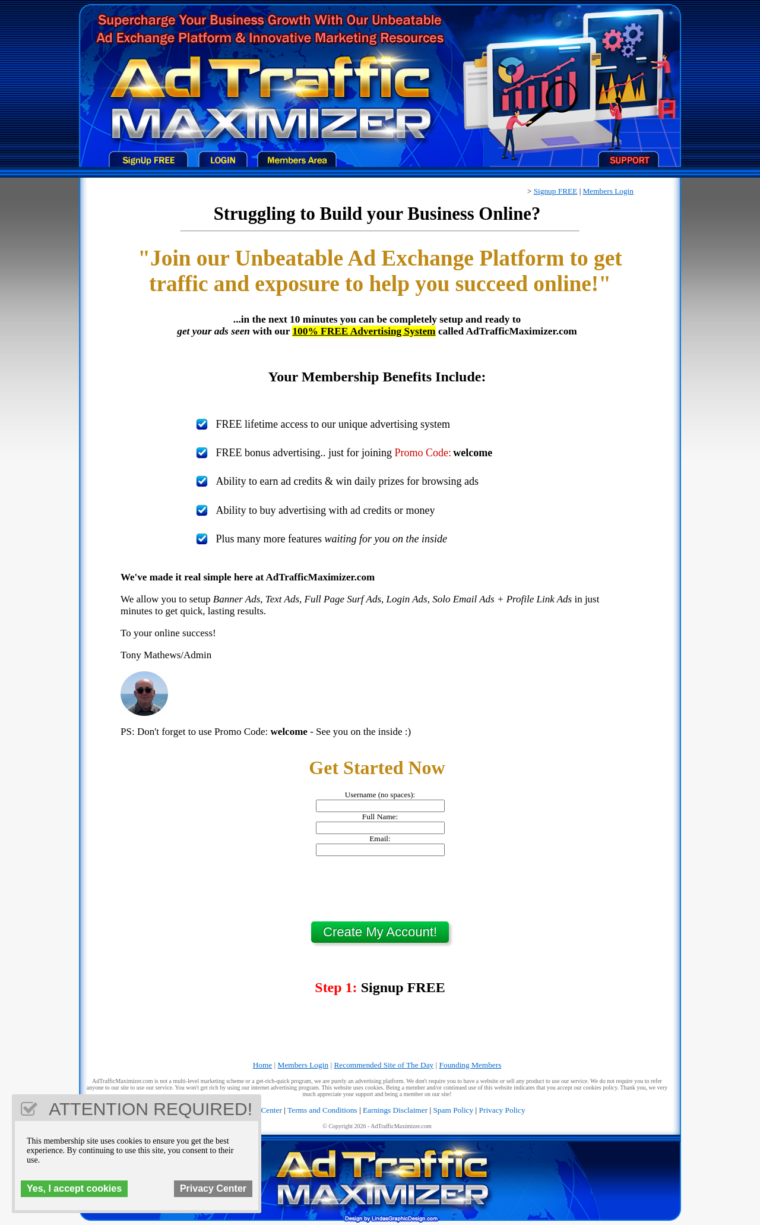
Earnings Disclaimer (395, 1110)
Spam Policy (453, 1110)
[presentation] (380, 889)
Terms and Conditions (322, 1110)
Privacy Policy (502, 1110)
